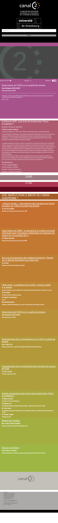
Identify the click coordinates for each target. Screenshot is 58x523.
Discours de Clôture (10, 447)
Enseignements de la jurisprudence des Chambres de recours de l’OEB (29, 367)
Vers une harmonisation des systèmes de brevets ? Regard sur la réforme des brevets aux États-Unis (27, 259)
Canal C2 (5, 492)
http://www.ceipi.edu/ (7, 162)
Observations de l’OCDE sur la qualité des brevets (23, 312)
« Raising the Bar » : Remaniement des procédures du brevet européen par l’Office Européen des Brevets (28, 204)
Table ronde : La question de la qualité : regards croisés (26, 285)
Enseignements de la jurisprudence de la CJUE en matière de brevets (28, 340)
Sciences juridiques (13, 164)
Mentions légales (7, 504)
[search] (29, 30)
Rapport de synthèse (11, 420)
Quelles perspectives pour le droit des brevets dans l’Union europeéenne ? (27, 394)
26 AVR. (29, 176)
